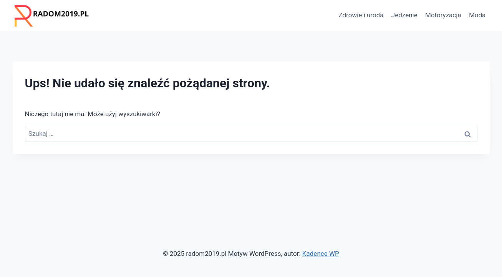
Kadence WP (320, 253)
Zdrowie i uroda (361, 15)
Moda (477, 15)
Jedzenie (404, 15)
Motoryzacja (443, 15)
